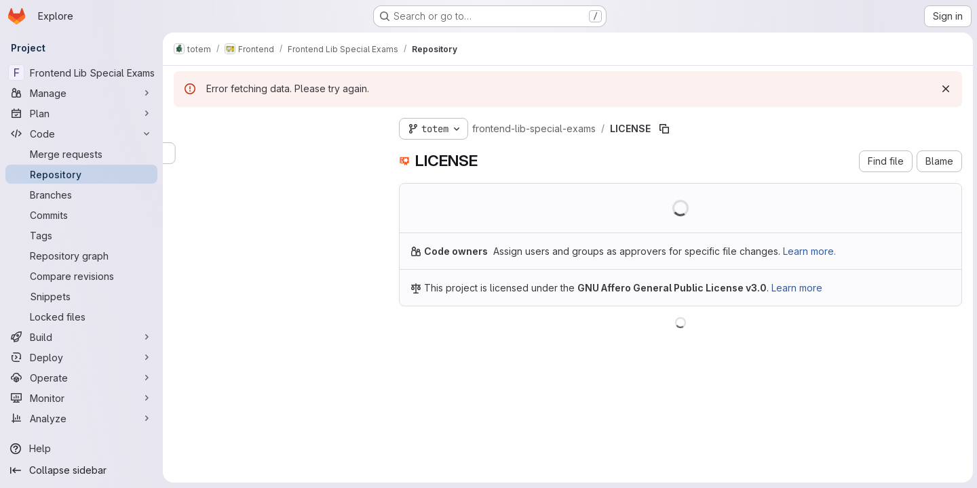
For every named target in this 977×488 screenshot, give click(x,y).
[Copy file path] (664, 129)
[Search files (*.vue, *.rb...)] (275, 153)
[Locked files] (81, 316)
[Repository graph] (81, 255)
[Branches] (81, 194)
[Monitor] (81, 397)
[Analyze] (81, 418)
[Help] (81, 448)
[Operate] (81, 377)
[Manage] (81, 92)
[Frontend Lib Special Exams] (81, 72)
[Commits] (81, 214)
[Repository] (81, 174)
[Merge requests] (81, 153)
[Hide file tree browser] (184, 126)
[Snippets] (81, 296)
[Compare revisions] (81, 275)
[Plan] (81, 113)
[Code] (81, 133)
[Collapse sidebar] (81, 470)
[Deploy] (81, 357)
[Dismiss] (944, 89)
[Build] (81, 336)
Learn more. (809, 251)
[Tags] (81, 235)
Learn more (796, 287)
